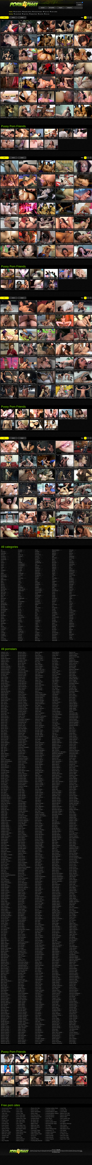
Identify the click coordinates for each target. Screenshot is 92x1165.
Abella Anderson (5, 658)
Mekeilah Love (56, 795)
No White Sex (35, 1122)
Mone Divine (55, 872)
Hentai (37, 586)
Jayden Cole (38, 706)
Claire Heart (21, 798)
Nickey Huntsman (57, 918)
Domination (21, 601)
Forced (37, 553)
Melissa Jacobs (56, 800)
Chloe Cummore (22, 763)
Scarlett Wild (72, 756)
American (3, 559)
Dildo (19, 593)
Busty (2, 626)
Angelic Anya (4, 822)
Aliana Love (4, 731)
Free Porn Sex (64, 1135)
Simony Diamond (74, 802)
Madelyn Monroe (57, 742)
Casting (3, 632)
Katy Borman (38, 864)
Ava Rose (3, 934)
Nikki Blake (55, 949)
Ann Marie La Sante (6, 854)
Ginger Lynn (21, 990)
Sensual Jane (73, 763)
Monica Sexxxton (57, 875)
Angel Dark (4, 808)
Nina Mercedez (56, 965)
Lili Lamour (55, 661)
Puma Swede (56, 1020)
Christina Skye (22, 778)
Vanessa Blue (73, 968)
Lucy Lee (54, 721)
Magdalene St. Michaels (59, 752)
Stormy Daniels (73, 853)
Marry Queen (55, 780)
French (37, 556)
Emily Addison (22, 920)
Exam (19, 612)
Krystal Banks (39, 953)
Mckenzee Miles (56, 792)
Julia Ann (37, 798)
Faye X (20, 957)
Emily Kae (21, 923)
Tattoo (71, 587)
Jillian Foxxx (38, 775)
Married (37, 639)
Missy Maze (55, 861)
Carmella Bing (22, 699)
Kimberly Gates (39, 928)
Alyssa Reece (5, 767)
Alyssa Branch (5, 766)
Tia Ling (71, 921)
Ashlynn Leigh (5, 904)
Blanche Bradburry (6, 981)
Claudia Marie (22, 808)
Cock (19, 559)
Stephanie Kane (73, 848)
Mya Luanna (55, 886)
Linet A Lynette (56, 674)
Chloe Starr (21, 772)
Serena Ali (72, 764)
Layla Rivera (38, 1007)
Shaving (54, 639)
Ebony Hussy (34, 1110)
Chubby (20, 550)
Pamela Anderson (57, 985)
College (20, 562)
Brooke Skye (21, 658)
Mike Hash (55, 842)
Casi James (21, 717)
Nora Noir (54, 970)
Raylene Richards (57, 1043)
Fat (19, 623)
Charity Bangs (22, 739)
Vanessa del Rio (73, 981)
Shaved (54, 637)
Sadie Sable (72, 708)
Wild (70, 632)
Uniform (71, 612)
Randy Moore (56, 1035)
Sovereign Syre (73, 833)
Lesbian (37, 629)
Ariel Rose (4, 872)
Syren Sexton (73, 873)
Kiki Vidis (37, 921)
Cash (2, 631)
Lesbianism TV (50, 1130)
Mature (54, 551)
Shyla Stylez (72, 787)
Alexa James (4, 706)
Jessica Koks (38, 756)
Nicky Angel (55, 923)
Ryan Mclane (72, 702)
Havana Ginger (22, 1013)
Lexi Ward (38, 1037)
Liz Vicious (55, 685)
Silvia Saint (72, 792)
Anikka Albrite (5, 837)
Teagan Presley (73, 900)
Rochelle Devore (73, 683)
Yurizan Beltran (73, 1032)
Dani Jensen (21, 844)
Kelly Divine (38, 884)
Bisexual (3, 598)
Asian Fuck (46, 11)
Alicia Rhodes (5, 738)
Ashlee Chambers (6, 883)
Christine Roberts (23, 781)
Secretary (54, 634)
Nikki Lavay (55, 956)
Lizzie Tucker (55, 689)
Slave (70, 555)
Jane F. (37, 691)
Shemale (54, 640)
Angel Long (4, 812)
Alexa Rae (4, 711)
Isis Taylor (38, 663)
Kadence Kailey (39, 812)
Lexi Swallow (38, 1035)
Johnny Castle (39, 783)
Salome (71, 711)
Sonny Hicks (72, 814)
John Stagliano (39, 780)
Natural (54, 567)
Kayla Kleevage (39, 872)
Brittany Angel (5, 1037)
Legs (36, 628)
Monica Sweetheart (57, 876)
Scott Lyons (72, 758)
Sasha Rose (72, 747)
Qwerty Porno (5, 1128)
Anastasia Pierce (5, 798)
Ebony (20, 606)
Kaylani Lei (38, 875)
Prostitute (54, 614)
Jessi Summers (39, 749)
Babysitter (4, 575)
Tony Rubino (72, 940)
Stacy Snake (72, 844)
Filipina (20, 629)
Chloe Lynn (21, 769)
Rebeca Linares (73, 654)
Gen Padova (21, 971)
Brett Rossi (4, 1009)
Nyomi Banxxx (56, 974)
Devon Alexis (21, 879)
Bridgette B (4, 1020)
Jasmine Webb (39, 702)
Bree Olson (4, 1006)
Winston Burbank (74, 1026)
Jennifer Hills (38, 733)
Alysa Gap (4, 764)
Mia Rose (54, 825)
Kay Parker (38, 865)
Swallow (71, 581)
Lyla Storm (55, 735)
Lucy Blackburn (56, 717)
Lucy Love (55, 722)
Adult (3, 1139)
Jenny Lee (38, 738)
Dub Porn (4, 1118)
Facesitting (21, 617)
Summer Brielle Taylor (75, 858)
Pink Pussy (55, 1012)
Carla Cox (21, 691)
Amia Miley (4, 784)
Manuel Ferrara (56, 759)
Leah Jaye (38, 1015)
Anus (2, 564)
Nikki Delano (55, 953)
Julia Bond (38, 800)
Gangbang (38, 562)
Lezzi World (63, 1111)
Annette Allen (4, 859)
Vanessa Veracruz (74, 978)
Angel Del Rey (5, 809)
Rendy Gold (72, 666)
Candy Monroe (22, 683)
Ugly (70, 607)
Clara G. (20, 800)
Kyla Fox (37, 960)
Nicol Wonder (56, 926)
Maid (36, 637)
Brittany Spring (5, 1041)
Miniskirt (54, 558)
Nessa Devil (55, 915)
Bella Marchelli (5, 956)
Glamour (37, 570)
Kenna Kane (38, 901)
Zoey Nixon (72, 1040)
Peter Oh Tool (56, 1006)
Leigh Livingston (39, 1020)
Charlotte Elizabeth (23, 747)
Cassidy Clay (21, 724)
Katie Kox (37, 853)
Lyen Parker (55, 731)
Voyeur (71, 621)
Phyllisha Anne (56, 1010)
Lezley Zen (55, 655)
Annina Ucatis (5, 864)
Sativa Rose (72, 749)
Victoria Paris (73, 1004)
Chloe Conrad (22, 761)
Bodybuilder (4, 609)
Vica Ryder (72, 996)
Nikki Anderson (56, 946)
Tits (70, 600)
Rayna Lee (72, 652)
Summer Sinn (73, 859)
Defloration (21, 590)
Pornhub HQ (5, 1123)
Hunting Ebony (35, 1118)
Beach (2, 584)
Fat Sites (33, 1137)
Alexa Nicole (4, 710)
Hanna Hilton (21, 1007)
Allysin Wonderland (6, 761)
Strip (70, 576)
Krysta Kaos (38, 951)
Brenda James (5, 1007)
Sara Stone (72, 731)
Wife (70, 631)
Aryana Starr (4, 876)
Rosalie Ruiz (72, 688)
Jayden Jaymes (39, 708)
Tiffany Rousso (73, 929)
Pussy (53, 618)
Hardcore (37, 584)
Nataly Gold (55, 907)
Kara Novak (38, 820)
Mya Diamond (56, 884)
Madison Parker (56, 745)
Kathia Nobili (38, 845)
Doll (19, 600)
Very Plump (63, 1125)
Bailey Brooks (5, 940)
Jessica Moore (39, 759)
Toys (70, 601)
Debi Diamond (22, 865)
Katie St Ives (38, 856)
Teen (70, 592)
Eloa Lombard (22, 918)
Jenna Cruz (38, 722)
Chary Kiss (21, 749)
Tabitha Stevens (73, 875)
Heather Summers (23, 1020)
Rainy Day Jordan (57, 1032)
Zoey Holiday (72, 1038)
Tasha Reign (72, 889)
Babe (2, 573)
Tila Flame (72, 935)
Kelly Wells (38, 893)
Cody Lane (21, 814)
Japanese (38, 607)
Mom (53, 559)
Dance (20, 586)
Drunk (19, 604)
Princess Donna (56, 1015)
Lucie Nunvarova (57, 714)
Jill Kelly (37, 773)
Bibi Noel (3, 976)
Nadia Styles (55, 890)
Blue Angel (4, 985)
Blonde (3, 606)
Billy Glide (4, 978)
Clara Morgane (22, 802)
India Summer (39, 657)
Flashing (20, 639)
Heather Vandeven (23, 1023)
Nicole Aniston (56, 928)
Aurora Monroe (5, 917)
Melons (54, 553)
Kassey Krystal (39, 842)
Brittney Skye (21, 652)
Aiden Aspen (4, 678)
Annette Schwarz (5, 861)
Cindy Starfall (21, 795)
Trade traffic (58, 1149)
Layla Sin (37, 1010)
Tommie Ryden (73, 939)
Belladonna (4, 960)
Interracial (38, 603)
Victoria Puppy (73, 1006)
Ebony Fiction (20, 1140)
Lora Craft (55, 706)
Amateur (3, 556)
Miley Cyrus (55, 847)
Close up (20, 555)
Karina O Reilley (39, 830)
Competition (21, 564)
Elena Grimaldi (22, 911)
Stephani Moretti (73, 847)
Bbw (2, 581)
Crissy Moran (21, 823)
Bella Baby (4, 953)
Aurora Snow (4, 918)
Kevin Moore (38, 907)
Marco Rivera (56, 763)
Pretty (53, 609)
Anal (2, 561)
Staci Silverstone (74, 837)
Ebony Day (19, 1137)
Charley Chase (22, 744)
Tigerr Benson (73, 934)
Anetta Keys (4, 805)
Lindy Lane (55, 672)
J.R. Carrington (39, 672)
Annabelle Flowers (6, 858)
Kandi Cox (38, 819)
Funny (37, 559)
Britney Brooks (5, 1030)
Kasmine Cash (39, 840)
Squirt (70, 569)
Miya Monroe (55, 865)
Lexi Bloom (38, 1029)
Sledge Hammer (73, 809)
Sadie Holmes (73, 706)
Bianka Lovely (5, 973)
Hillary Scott (21, 1029)
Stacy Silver (72, 842)
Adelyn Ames (4, 664)
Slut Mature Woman (65, 1123)
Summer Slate (73, 861)
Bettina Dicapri (5, 964)
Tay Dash (71, 893)
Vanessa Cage (73, 970)
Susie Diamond (73, 868)
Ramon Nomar (56, 1034)
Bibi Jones (4, 974)
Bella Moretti (4, 957)
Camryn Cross (22, 675)
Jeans (36, 609)
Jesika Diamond (39, 742)
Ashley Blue (4, 884)
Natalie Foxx (55, 900)
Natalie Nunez (56, 903)
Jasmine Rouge (39, 700)
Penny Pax (55, 996)
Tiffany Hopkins (73, 925)
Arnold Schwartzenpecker (8, 875)
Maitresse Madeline (57, 753)
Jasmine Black (39, 697)
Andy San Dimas (5, 803)
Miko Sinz (55, 844)
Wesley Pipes (73, 1021)
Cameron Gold (22, 674)
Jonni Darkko (38, 789)
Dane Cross (21, 840)
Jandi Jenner (38, 688)
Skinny (71, 553)
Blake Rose (4, 979)
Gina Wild (20, 987)
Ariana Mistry (4, 868)
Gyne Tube (19, 1111)
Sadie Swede (73, 710)
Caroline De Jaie (22, 708)
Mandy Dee (55, 758)
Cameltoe (3, 628)
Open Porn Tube (64, 1139)
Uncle (70, 609)
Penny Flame (56, 995)
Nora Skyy (55, 971)
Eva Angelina (21, 943)
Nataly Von (55, 909)
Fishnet (20, 634)
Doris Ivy (20, 904)
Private (54, 611)
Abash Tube (5, 1137)
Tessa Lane (72, 917)
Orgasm (54, 581)
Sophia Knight (73, 819)
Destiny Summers (23, 878)
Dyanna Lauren (22, 907)
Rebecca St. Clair (74, 657)
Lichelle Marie (56, 658)
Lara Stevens (38, 995)
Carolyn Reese (22, 711)
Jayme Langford (39, 713)
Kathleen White (39, 847)
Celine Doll (21, 735)
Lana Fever (38, 987)
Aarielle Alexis (5, 654)
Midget (54, 555)
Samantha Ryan (73, 716)
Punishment (55, 617)
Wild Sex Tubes (6, 1134)
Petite (53, 597)
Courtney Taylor (22, 822)
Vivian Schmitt (73, 1018)
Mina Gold (55, 850)
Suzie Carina (72, 870)
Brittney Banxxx (5, 1043)
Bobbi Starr (4, 988)
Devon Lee (21, 881)
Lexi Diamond (39, 1032)
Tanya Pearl (72, 883)
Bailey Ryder (4, 945)
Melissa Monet (56, 803)
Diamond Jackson (23, 887)
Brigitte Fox (4, 1024)
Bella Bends (4, 954)
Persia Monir (55, 1001)
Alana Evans (4, 688)
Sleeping (71, 556)
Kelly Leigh (38, 887)
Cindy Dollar (21, 791)
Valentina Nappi (73, 957)
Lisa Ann (54, 675)
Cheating (3, 639)
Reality (54, 620)
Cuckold (20, 575)
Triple (70, 604)
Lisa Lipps (55, 678)
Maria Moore (55, 764)
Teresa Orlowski (73, 912)
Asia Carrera (4, 906)
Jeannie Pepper (39, 717)
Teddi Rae (72, 904)
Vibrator (71, 617)
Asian (2, 567)
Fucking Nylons (50, 1116)
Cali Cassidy (21, 669)
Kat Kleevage (39, 844)
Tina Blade (72, 937)
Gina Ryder (21, 985)
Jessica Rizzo (39, 761)
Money (54, 561)
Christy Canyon (22, 783)
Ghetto (37, 567)
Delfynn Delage (22, 868)
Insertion (37, 601)
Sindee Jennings (73, 803)
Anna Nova (4, 856)
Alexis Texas (4, 728)
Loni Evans (55, 703)
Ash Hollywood (5, 881)
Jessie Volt (38, 766)
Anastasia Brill (5, 795)
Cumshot (20, 578)
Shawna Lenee (73, 775)
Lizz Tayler (55, 688)
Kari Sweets (38, 826)
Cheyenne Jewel (22, 759)
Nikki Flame (55, 954)
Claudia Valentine (23, 811)
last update (51, 7)
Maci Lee (54, 736)
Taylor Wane (72, 898)
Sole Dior (71, 811)
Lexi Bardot (38, 1026)
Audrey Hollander (6, 912)
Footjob (37, 551)
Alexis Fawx (4, 721)
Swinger (71, 584)
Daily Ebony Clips (21, 1132)
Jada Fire (37, 674)
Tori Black (72, 942)
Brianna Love (4, 1018)
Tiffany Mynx (72, 926)
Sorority (71, 561)
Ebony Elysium (20, 1139)
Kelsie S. (37, 895)
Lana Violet (38, 988)
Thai (70, 593)
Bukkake (3, 623)
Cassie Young (22, 727)
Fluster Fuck (5, 1120)
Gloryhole (37, 573)
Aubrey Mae (4, 909)
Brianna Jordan (5, 1016)
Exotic (19, 614)
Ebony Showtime (35, 1111)
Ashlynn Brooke (5, 903)
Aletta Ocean (4, 700)
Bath (2, 578)
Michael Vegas (56, 830)
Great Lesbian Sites (51, 1122)
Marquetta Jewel (56, 777)
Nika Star (54, 940)
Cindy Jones (21, 794)
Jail (36, 606)
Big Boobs (4, 589)
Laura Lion (38, 1001)
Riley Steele (72, 675)
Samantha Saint (73, 717)
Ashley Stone (4, 897)
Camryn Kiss (21, 677)
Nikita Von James (57, 945)
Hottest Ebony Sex (36, 1116)
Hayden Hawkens (23, 1015)
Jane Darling (38, 689)
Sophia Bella (72, 816)
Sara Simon (72, 730)
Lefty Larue (38, 1018)
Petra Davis (55, 1007)
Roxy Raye (72, 697)
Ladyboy (37, 621)
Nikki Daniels (55, 951)
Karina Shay (38, 831)
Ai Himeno (4, 675)
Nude (53, 570)
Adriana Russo (5, 669)
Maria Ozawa (56, 766)
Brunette (3, 620)
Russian (54, 629)
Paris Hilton (55, 988)
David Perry (21, 861)
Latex (36, 623)
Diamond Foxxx (22, 886)
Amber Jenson (5, 777)
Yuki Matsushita (73, 1029)
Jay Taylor (38, 705)
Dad (19, 584)
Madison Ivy (55, 744)
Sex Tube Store (20, 1122)
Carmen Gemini (22, 700)
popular (42, 7)
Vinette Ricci (72, 1013)
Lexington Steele (39, 1038)
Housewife (38, 592)
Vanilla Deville (73, 982)
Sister (70, 551)
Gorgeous (38, 575)
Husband (37, 597)
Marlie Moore (55, 775)
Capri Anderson (22, 686)
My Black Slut (35, 1120)
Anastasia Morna (5, 797)
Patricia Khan (56, 990)
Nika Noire (55, 939)
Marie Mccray (56, 770)
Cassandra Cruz (22, 721)
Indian (36, 598)
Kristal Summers (39, 945)
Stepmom (72, 570)
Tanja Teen (72, 878)
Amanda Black (5, 770)
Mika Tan (54, 840)
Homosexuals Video (51, 1123)
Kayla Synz (38, 873)
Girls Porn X (63, 1132)
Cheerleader (4, 640)
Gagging (37, 561)
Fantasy (20, 621)
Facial (19, 618)
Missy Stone (55, 862)
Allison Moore (5, 753)
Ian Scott (37, 654)
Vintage (71, 618)
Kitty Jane (38, 934)
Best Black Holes (21, 1128)
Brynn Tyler (21, 664)
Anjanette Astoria (5, 851)
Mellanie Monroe (56, 806)
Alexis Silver (4, 727)
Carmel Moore (22, 697)
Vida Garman (73, 1010)
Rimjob (54, 628)
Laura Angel (38, 999)
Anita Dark (4, 847)
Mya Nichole (55, 887)
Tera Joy (71, 909)
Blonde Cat (4, 984)
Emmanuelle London (24, 929)
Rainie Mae (55, 1030)
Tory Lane (72, 945)
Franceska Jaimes (23, 962)
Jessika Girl (38, 767)
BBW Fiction (34, 1123)
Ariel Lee (3, 870)
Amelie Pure (4, 783)
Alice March (4, 735)
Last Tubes (5, 1122)
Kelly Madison (39, 889)
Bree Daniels (4, 1004)
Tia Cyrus (71, 918)
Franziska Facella (23, 964)
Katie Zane (38, 859)
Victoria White (73, 1009)
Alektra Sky (4, 696)
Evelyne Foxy (22, 951)
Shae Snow (72, 769)
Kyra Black (38, 970)
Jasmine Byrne (39, 699)
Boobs (2, 612)
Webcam (71, 625)
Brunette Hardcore (28, 11)
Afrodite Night (5, 674)
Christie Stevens (22, 775)
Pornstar (54, 604)
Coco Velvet (21, 812)
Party (53, 592)
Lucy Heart (55, 719)
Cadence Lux (21, 668)
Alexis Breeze (5, 717)
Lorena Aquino (56, 711)
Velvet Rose (72, 987)
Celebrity (3, 635)
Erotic (19, 609)
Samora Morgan (73, 724)
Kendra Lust (38, 898)
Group (37, 578)
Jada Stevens (39, 675)
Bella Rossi (4, 959)
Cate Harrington (22, 728)
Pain (53, 587)
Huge (36, 593)
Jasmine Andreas (40, 696)
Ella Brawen (21, 914)
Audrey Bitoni (4, 911)
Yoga (70, 637)
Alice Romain (4, 736)
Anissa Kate (4, 839)
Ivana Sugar (38, 668)
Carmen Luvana (22, 703)
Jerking (37, 611)
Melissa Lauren (56, 802)
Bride (2, 617)
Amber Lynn (4, 778)
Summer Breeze (73, 856)
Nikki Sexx (55, 957)
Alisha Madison (5, 742)
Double (20, 603)
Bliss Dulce (4, 982)
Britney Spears (5, 1032)
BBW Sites (34, 1128)
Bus (2, 625)
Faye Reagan (22, 956)
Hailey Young (21, 1001)
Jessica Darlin (39, 752)
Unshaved (72, 614)
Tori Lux (71, 943)
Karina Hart (38, 828)
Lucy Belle (55, 716)
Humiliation (38, 595)
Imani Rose (38, 655)
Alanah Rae (4, 689)
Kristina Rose (39, 946)
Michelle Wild (56, 839)
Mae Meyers (55, 749)
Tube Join (4, 1113)
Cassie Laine (21, 725)
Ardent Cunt (5, 1115)
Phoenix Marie (56, 1009)
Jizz (36, 612)
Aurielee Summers (6, 915)
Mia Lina (54, 820)
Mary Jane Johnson (57, 781)
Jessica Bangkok (40, 750)
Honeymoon (38, 590)
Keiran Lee (38, 879)
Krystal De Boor (39, 954)
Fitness (20, 637)
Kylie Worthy (38, 968)
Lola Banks (55, 694)
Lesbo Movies (49, 1137)
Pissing (54, 600)
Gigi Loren (21, 982)
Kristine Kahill (39, 949)
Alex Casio (4, 702)
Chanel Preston (22, 736)
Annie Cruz (4, 862)
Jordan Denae (39, 792)
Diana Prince (21, 892)
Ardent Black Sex (21, 1127)
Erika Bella (21, 939)
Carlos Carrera (22, 694)
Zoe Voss (71, 1037)
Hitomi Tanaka (22, 1030)
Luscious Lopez (56, 728)
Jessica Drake (39, 753)
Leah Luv (37, 1016)
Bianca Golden (5, 970)
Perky (53, 595)
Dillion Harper (22, 893)
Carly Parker (21, 696)
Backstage (4, 576)
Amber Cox (4, 773)
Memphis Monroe (57, 809)
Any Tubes (19, 1108)
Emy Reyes (21, 931)
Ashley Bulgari (5, 887)
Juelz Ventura (39, 797)
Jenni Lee (38, 728)
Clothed (20, 556)
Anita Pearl (4, 850)
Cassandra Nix (22, 722)
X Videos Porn (64, 1134)
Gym (36, 579)
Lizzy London (56, 691)
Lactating (37, 620)
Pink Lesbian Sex (65, 1118)
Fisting (20, 635)
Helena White (22, 1024)
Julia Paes (38, 802)
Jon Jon (37, 787)
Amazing (3, 558)
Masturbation (55, 550)
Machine (37, 635)
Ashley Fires (4, 889)
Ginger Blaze (21, 988)
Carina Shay (21, 689)
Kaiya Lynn (38, 817)
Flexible (20, 640)
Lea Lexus (38, 1012)
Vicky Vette (72, 999)
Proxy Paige (55, 1018)
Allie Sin (3, 752)
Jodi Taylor (38, 777)
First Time (21, 632)
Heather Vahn (22, 1021)
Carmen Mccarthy (23, 705)
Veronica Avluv (73, 988)
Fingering (20, 631)
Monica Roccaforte (57, 873)
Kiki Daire (37, 920)
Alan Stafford (4, 686)
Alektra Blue (4, 694)
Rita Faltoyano (73, 677)
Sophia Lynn (72, 822)
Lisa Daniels (55, 677)
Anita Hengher (5, 848)
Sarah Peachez (73, 738)
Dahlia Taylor (21, 828)
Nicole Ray (55, 934)
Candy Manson (22, 682)
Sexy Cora (72, 767)
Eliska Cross (21, 912)
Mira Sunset (55, 853)
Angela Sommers (6, 820)
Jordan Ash (38, 791)
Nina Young (55, 967)
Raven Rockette (56, 1041)
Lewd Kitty (63, 1108)
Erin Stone (21, 940)
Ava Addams (4, 925)
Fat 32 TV (33, 1135)
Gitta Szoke (21, 992)
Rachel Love (55, 1021)
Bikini (2, 597)
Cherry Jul (21, 755)
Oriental (54, 584)
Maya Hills (55, 789)
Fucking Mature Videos (52, 1113)
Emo (19, 607)
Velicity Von (72, 985)
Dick (19, 592)
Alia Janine (4, 730)
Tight (70, 597)
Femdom (20, 626)
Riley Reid (72, 674)
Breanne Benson (5, 1002)
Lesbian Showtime (51, 1132)
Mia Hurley (55, 817)
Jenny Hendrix (39, 736)
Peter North (55, 1004)
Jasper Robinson (40, 703)
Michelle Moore (56, 836)
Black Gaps (19, 1130)
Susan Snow (72, 867)
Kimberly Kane (39, 929)
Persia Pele (55, 1002)
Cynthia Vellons (22, 825)
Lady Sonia (38, 981)
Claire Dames (22, 797)
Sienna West (72, 789)
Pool (53, 603)
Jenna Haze (38, 724)
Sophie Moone (73, 828)
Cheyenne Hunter (23, 758)
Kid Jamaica (38, 915)
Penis (53, 593)
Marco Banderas (56, 761)
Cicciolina (20, 787)
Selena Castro (73, 761)
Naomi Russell (56, 893)
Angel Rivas (4, 817)
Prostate (54, 612)
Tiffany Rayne (73, 928)
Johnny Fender (39, 784)
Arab (2, 565)
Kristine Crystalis (39, 948)
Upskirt (71, 615)
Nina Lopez (55, 964)
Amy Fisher (4, 791)
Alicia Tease (4, 741)
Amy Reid (3, 792)
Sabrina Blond (73, 703)
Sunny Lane (72, 864)
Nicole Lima (55, 931)
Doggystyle (21, 598)
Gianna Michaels (22, 981)
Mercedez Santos (57, 814)
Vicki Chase (72, 998)
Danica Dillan (21, 845)
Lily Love (54, 666)
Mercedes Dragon (57, 811)
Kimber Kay (38, 926)
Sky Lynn (71, 806)
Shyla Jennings (73, 786)
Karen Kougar (39, 825)
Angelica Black (5, 826)
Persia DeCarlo (56, 999)
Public (53, 615)
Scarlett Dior (72, 755)
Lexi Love (37, 1034)
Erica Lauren (21, 935)
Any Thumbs (5, 1140)
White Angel (72, 1023)
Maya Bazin (55, 786)
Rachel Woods (56, 1027)
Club (19, 558)
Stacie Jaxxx (72, 840)
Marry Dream (55, 778)
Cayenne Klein (22, 731)
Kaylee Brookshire (40, 876)
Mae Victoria (55, 750)
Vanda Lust (72, 967)
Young (71, 639)
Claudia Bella (21, 803)
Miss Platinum (56, 856)
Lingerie (37, 632)
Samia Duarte (73, 719)
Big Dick (3, 593)
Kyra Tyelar (38, 971)
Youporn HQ (5, 1135)
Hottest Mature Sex (51, 1128)
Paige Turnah (56, 984)
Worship (71, 634)
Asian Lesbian (54, 11)
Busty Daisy (21, 666)
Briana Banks (4, 1010)
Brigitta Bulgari (5, 1023)
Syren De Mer (73, 872)
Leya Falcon (55, 652)
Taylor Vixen (72, 897)
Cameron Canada (23, 671)
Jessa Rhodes (39, 744)
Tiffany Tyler (72, 932)
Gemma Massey (22, 970)
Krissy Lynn (38, 943)
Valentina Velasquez (74, 959)
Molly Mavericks (56, 868)
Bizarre (3, 600)
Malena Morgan (56, 755)
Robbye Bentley (73, 678)
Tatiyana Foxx (73, 892)
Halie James (21, 1006)
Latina (36, 625)
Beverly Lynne (5, 967)
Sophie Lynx (72, 826)
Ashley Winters (5, 898)
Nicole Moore (56, 932)
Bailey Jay (4, 942)
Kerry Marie (38, 906)
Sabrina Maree (73, 705)
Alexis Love (4, 724)
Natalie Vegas (56, 904)
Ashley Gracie (5, 890)
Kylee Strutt (38, 962)
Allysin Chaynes (5, 759)
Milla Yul (54, 848)
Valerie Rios (72, 962)
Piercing (54, 598)
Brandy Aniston (5, 998)
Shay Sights (72, 777)
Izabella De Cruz (39, 669)
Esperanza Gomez (23, 942)
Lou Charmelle (56, 713)
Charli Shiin (21, 745)
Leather (37, 626)
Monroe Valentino (57, 881)
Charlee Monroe (22, 741)
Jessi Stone (38, 747)
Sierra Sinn (72, 791)
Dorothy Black (22, 906)
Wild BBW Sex (64, 1127)
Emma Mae (21, 926)
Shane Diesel (73, 772)
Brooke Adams (22, 654)
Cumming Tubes (35, 1130)
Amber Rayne (5, 780)
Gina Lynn (21, 984)
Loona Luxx (55, 705)
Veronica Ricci (73, 992)
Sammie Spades (73, 722)
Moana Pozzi (55, 867)
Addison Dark (4, 660)
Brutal (2, 621)
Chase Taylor (21, 750)
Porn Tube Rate (20, 1115)
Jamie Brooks (39, 682)
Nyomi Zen (55, 976)
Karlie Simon (38, 836)
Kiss (36, 615)
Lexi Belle (38, 1027)
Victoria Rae (72, 1007)
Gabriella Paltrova (23, 967)
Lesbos (48, 1140)
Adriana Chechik (5, 666)
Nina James (55, 962)
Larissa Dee (38, 998)
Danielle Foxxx (22, 847)
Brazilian (3, 615)
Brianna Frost (4, 1015)
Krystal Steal (38, 957)
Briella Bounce (5, 1021)
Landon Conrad (39, 990)
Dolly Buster (21, 895)
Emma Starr (21, 928)
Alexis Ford (4, 722)
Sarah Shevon (73, 739)
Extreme (20, 615)
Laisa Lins (38, 982)
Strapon (71, 573)
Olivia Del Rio (56, 978)
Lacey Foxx (38, 974)
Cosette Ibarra (22, 817)
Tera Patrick (72, 911)
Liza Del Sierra (56, 686)
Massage (37, 640)
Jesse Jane (38, 745)
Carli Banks (21, 692)
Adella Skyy (4, 663)
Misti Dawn (55, 864)
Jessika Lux (38, 769)
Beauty (3, 586)
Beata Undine (5, 951)
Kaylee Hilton (38, 878)
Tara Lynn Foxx (73, 886)
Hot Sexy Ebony (35, 1115)
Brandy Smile (4, 999)
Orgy (53, 583)
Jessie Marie (38, 763)
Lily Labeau (55, 664)
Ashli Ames (4, 900)
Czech (20, 583)
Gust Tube (19, 1110)
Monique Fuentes (57, 879)
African (3, 555)
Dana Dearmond (22, 836)
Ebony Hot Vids (35, 1108)
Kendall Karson (39, 897)
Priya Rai (54, 1016)
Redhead (54, 621)
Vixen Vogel (72, 1020)
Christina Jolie (22, 777)
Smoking (71, 558)
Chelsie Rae (21, 753)
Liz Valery (54, 683)
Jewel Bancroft (39, 770)
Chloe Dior (21, 764)
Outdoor (54, 586)
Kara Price (38, 822)
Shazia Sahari (73, 778)
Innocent (37, 600)
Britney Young (5, 1035)
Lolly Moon (55, 700)
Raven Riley (55, 1040)
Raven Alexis (55, 1038)
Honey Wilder (22, 1041)
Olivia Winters (56, 981)
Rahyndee (55, 1029)
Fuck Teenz (49, 1118)
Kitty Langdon (39, 935)
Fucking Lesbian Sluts (52, 1108)
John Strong (38, 781)
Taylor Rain (72, 895)
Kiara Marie (38, 912)
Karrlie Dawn (38, 837)
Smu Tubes (19, 1123)
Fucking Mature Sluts (51, 1111)
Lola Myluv (55, 697)
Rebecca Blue (73, 655)
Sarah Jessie (72, 736)
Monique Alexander (57, 878)
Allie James (4, 749)
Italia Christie (38, 664)
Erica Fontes (21, 934)
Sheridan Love (73, 784)
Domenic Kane (22, 897)
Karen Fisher (38, 823)
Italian (36, 604)
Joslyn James (39, 794)
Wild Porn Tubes (6, 1132)
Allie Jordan (4, 750)
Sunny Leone (73, 865)
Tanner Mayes (73, 879)
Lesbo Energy (49, 1135)
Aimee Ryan (4, 683)
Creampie (20, 573)
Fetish (19, 628)
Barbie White (4, 949)
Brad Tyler (4, 992)
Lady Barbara (39, 979)
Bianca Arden (4, 968)
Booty (2, 614)
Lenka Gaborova (39, 1024)
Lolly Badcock (56, 699)
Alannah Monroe (5, 691)
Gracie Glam (21, 995)
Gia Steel (20, 978)
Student (71, 578)
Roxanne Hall (73, 689)
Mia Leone (55, 819)
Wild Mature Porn (65, 1128)
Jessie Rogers (39, 764)
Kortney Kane (39, 942)
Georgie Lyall (21, 973)
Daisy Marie (21, 833)
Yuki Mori (71, 1030)
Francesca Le (22, 960)
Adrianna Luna (5, 671)
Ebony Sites (34, 1113)
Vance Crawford (73, 965)
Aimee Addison (5, 682)
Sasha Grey (72, 745)
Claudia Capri (22, 805)
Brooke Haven (22, 657)
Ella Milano (21, 915)
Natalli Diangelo (56, 906)
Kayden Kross (39, 868)
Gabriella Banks (22, 965)
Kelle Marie (38, 883)
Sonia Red (72, 812)
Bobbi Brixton (4, 987)
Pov (53, 606)
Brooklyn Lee (21, 661)
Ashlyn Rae (4, 901)
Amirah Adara (5, 787)
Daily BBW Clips (35, 1132)
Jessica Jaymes (39, 755)
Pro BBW (62, 1122)
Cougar (20, 569)
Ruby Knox (72, 700)
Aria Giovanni (4, 867)
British (2, 618)
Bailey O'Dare (5, 943)
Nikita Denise (56, 943)
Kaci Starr (38, 811)
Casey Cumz (21, 716)
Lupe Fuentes (56, 727)
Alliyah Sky (4, 756)
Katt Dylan (38, 862)
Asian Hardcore (18, 11)
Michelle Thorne (56, 837)
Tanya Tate (72, 884)
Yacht (70, 635)
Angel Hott (4, 811)
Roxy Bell (71, 692)
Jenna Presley (39, 727)
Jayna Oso (38, 714)
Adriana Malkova (5, 668)
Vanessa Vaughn (74, 976)
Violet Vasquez (73, 1016)
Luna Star (55, 725)
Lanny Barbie (38, 992)
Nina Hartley (55, 960)
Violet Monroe (73, 1015)
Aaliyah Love (4, 652)
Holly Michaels (22, 1035)
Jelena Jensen (39, 719)
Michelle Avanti (56, 831)
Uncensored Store (7, 1108)
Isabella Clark (39, 658)
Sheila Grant (72, 783)
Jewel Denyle (39, 772)
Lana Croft (38, 985)
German (37, 565)
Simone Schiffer (73, 798)
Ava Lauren (4, 932)
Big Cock (3, 592)
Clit (19, 553)
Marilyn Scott (55, 772)
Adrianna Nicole (5, 672)
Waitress (71, 623)
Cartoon (3, 629)
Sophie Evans (73, 825)
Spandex (71, 562)
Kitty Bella (38, 932)
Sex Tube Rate (20, 1120)
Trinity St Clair (73, 951)
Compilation (21, 565)
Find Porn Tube (64, 1137)
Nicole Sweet (55, 937)
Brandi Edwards (5, 995)
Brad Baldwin (4, 990)
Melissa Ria (55, 805)
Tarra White (72, 887)
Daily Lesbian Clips (36, 1134)
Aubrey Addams (5, 907)
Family (20, 620)
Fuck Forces (5, 1125)
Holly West (21, 1038)
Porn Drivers (5, 1127)
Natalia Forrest (56, 895)
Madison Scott (56, 747)
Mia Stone (55, 826)
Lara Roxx (38, 993)
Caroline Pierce (22, 710)
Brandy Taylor (5, 1001)
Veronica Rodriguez (74, 993)
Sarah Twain (72, 741)
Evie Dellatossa (22, 953)
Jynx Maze (38, 808)
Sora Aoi (71, 831)
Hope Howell (38, 652)
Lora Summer (56, 708)
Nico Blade (55, 925)
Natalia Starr (55, 898)
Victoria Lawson (73, 1002)
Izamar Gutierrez (39, 671)
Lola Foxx (55, 696)
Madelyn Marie (56, 741)
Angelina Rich (5, 831)
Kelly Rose (38, 890)
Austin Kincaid (5, 920)
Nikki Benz (55, 948)
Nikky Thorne (56, 959)
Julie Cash (38, 805)
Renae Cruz (72, 664)
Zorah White (72, 1043)
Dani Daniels (21, 842)
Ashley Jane (4, 893)
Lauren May (38, 1002)
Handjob (37, 583)
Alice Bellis (4, 733)
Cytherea (20, 826)
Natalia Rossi (56, 897)
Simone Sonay (73, 800)
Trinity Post (72, 949)
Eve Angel (21, 948)
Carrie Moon (21, 714)
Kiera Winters (39, 918)
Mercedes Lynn (56, 812)
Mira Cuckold (55, 851)
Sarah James (73, 735)
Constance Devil (22, 816)
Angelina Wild (5, 834)
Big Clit (3, 590)
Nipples (54, 569)
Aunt (2, 572)
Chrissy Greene (22, 773)
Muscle (54, 565)
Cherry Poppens (22, 756)
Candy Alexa (21, 678)
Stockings (72, 572)
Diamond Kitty (22, 889)
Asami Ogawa (5, 879)
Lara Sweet (38, 996)
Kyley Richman (39, 965)
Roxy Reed (72, 699)
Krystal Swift (38, 959)
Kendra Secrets (39, 900)
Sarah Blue (72, 733)
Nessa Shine (55, 917)
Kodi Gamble (38, 940)
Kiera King (38, 917)
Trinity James (73, 948)
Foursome (38, 555)
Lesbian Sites (49, 1134)
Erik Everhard (22, 937)
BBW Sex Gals (35, 1125)
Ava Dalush (4, 929)
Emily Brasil (21, 921)
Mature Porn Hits (65, 1113)
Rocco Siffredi (73, 682)
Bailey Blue (4, 939)
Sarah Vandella (73, 742)
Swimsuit (71, 583)
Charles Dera (21, 742)
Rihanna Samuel (73, 669)
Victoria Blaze (73, 1001)
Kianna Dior (38, 911)
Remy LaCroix (73, 663)
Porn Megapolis (64, 1120)
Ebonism (18, 1135)
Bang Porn (5, 1116)
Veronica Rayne (73, 990)
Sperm (71, 565)
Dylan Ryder (21, 909)
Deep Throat (21, 589)
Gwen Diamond (22, 999)
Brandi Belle (4, 993)
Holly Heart (21, 1034)
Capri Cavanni (22, 688)
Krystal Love (38, 956)
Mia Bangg (55, 816)
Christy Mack (21, 784)
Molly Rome (55, 870)
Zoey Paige (72, 1041)
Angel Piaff (4, 814)
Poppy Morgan (56, 1013)
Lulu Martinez (56, 724)
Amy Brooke (4, 789)
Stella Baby (72, 845)
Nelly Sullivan (56, 914)
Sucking (71, 579)
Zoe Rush (72, 1035)
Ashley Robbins (5, 895)
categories (69, 7)
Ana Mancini (4, 794)
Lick (36, 631)
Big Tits (3, 595)
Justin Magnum (39, 806)
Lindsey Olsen (56, 671)
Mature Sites (63, 1116)
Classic (20, 551)
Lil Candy (54, 660)
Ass (2, 569)
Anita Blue (4, 844)
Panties (54, 589)
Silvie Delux (72, 794)
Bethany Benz (5, 962)
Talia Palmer (72, 876)
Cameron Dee (22, 672)
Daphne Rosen (34, 14)
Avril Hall (3, 935)
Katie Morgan (39, 854)
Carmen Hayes (22, 702)
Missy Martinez (56, 859)
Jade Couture (39, 677)
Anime (2, 562)
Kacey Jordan (39, 809)
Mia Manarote (56, 823)
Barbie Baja (4, 946)
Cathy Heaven (22, 730)
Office (53, 575)
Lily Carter (55, 663)
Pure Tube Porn (20, 1116)
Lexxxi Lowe (38, 1041)
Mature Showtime (65, 1115)
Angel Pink (4, 816)
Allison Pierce (5, 755)
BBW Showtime (35, 1127)
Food (36, 550)
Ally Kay (3, 758)
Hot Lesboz (49, 1127)
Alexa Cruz (4, 705)
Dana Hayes (21, 837)
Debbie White (22, 864)
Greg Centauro (22, 996)
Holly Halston (21, 1032)
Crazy (19, 572)
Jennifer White (39, 735)
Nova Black (55, 973)
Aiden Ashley (4, 677)
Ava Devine (4, 931)
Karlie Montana (39, 834)
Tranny (71, 603)
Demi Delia (21, 872)
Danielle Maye (22, 848)
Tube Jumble (5, 1130)
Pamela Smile (56, 987)
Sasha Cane (72, 744)
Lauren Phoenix (39, 1004)
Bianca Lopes (5, 971)
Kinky (36, 614)
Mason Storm (56, 784)
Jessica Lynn (38, 758)
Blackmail (3, 603)
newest (13, 17)
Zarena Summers (74, 1034)
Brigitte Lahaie (5, 1027)
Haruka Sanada (22, 1012)
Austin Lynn (4, 921)
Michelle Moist (56, 834)
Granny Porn (49, 1120)
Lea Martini (38, 1013)
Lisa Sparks (55, 680)
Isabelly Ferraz (39, 660)
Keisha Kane (38, 881)
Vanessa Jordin (73, 973)
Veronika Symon (73, 995)
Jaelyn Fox (38, 680)
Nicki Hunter (55, 920)
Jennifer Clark (39, 730)
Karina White (38, 833)
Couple (20, 570)
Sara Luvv (72, 728)
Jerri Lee (37, 741)
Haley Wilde (21, 1004)
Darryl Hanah (21, 859)
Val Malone (72, 954)
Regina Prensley (73, 661)
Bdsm (2, 583)
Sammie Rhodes (73, 721)
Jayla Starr (38, 711)
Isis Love (47, 14)
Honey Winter (22, 1043)
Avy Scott (3, 937)
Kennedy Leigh (39, 903)
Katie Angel (38, 848)
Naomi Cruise (56, 892)
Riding (54, 626)
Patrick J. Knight (56, 992)
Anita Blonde (4, 842)
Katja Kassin (38, 861)
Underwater (72, 611)
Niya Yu (54, 968)
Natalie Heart (55, 901)
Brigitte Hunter (5, 1026)
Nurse (53, 572)
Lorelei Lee (55, 710)
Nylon (53, 573)
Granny (37, 576)
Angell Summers (5, 836)
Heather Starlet (22, 1018)
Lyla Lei (54, 733)
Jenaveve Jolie (39, 721)
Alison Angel (4, 744)
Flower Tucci (21, 959)
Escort (20, 611)
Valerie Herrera (73, 960)
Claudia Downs (22, 806)
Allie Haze (4, 747)
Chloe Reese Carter (23, 770)
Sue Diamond (73, 854)
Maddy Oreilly (56, 739)
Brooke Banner (22, 655)
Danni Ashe (21, 850)
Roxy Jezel (72, 694)
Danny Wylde (21, 851)
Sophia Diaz (72, 817)
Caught (3, 634)
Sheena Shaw (73, 781)
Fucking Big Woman (36, 1140)
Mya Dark (54, 883)
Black (2, 601)
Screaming (55, 632)
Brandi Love (4, 996)
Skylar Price (72, 808)
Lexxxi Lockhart (39, 1040)
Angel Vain (4, 819)
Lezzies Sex (63, 1110)
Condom (20, 567)
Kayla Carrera (39, 870)
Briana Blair (4, 1012)
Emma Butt (21, 925)
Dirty (19, 595)
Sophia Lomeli (73, 820)
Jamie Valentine (39, 685)
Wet (70, 628)
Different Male (35, 1139)
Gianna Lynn (21, 979)
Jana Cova (38, 686)
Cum (19, 576)
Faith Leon (21, 954)
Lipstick (37, 634)
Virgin (70, 620)
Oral (53, 579)
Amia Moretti (4, 786)
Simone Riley (73, 797)
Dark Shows (19, 1134)
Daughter (20, 587)
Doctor (20, 597)
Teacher (71, 589)
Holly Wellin (21, 1037)
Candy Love (21, 680)
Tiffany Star (72, 931)
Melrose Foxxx (56, 808)
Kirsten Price (38, 931)
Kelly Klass (38, 886)
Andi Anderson (5, 800)
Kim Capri (38, 923)
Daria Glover (21, 856)
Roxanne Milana (73, 691)
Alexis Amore (4, 716)
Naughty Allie (55, 911)
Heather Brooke (22, 1016)
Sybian (71, 586)
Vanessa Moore (73, 974)
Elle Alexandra (22, 917)
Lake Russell (38, 984)
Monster (54, 562)
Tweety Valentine (74, 953)
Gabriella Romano (23, 968)
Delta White (21, 870)
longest (60, 7)
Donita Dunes (22, 898)
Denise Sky (21, 873)
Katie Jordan (38, 851)
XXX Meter (63, 1130)
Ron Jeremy (72, 686)
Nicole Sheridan (56, 935)
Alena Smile (4, 697)
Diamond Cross (22, 884)
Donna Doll (21, 901)
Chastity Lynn (22, 752)
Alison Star (4, 745)
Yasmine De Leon (74, 1027)
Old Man (54, 578)
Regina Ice (72, 660)
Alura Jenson (4, 763)
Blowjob (3, 607)
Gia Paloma (21, 976)
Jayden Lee (38, 710)
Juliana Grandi (39, 803)
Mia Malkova (55, 822)
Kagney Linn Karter (40, 816)
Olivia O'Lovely (56, 979)
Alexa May (4, 708)
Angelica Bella (5, 825)
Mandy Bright (56, 756)
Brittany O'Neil (5, 1040)
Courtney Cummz (23, 819)
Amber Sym (4, 781)
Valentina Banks (73, 956)
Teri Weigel (72, 914)
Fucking (37, 558)
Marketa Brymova (57, 773)
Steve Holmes (73, 850)
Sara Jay (71, 727)
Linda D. (54, 669)
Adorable (3, 553)
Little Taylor (55, 682)
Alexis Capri (4, 719)
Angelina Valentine (6, 833)
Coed (19, 561)
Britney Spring (5, 1034)
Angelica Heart (5, 828)
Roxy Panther (73, 696)
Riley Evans (72, 671)
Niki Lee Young (56, 942)
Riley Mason (72, 672)
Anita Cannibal (5, 845)
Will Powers (72, 1024)
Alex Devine (4, 703)
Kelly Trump (38, 892)
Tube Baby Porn (20, 1125)
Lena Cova (38, 1023)
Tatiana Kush (72, 890)
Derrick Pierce (22, 875)
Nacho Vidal (55, 889)
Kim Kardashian (39, 925)
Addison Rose (5, 661)
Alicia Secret (4, 739)
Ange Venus (25, 14)
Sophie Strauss (73, 830)
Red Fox (71, 658)
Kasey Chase (39, 839)
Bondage (3, 611)
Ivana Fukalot (39, 666)
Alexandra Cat (5, 713)
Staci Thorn (72, 839)
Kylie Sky (37, 967)
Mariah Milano (56, 767)
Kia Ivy (37, 909)
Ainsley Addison (5, 685)
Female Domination (38, 11)
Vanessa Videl (73, 979)
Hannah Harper (22, 1009)
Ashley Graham (5, 892)
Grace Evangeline (23, 993)
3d (1, 550)
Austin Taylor (4, 923)
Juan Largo (38, 795)
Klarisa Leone (39, 937)
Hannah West (22, 1010)
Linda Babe (55, 668)
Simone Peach (73, 795)
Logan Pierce (56, 692)
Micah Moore (55, 828)
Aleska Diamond (5, 699)
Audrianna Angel (5, 914)
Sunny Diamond (73, 862)
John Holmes (38, 778)
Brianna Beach (5, 1013)
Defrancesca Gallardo (24, 867)
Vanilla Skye (72, 984)
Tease (70, 590)
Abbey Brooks (5, 655)
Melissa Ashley (56, 798)
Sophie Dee (72, 823)
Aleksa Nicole (5, 692)
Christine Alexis (22, 780)
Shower (71, 550)
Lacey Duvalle (18, 14)
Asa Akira (41, 14)
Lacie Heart (38, 978)
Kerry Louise (38, 904)
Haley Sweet (21, 1002)
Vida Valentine (73, 1012)
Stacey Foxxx (73, 834)
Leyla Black (55, 654)
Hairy (36, 581)
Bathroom (3, 579)
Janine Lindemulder (40, 694)
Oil (53, 576)
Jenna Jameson (39, 725)
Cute (19, 581)
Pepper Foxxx (56, 998)
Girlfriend (37, 569)
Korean (37, 618)
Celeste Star (21, 733)
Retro (53, 623)
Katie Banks (38, 850)
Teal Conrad (72, 903)
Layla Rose (38, 1009)
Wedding (71, 626)
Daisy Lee (21, 830)
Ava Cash (3, 926)
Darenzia (20, 854)
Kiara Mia (37, 914)
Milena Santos (56, 845)
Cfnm (2, 637)
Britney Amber (5, 1029)
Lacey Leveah (39, 976)
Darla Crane (21, 858)
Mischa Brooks (56, 854)
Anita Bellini (4, 840)
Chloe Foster (21, 766)
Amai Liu (3, 769)
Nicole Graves (56, 929)
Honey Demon (22, 1040)
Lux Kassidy (55, 730)
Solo (70, 559)
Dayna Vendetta (22, 862)
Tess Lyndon (72, 915)
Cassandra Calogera (24, 719)
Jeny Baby (38, 739)
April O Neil (4, 865)
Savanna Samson (74, 750)
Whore (71, 629)
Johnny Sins (38, 786)
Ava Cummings (5, 928)
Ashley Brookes (5, 886)
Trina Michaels (73, 946)
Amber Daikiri (4, 775)
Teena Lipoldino (73, 907)
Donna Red (21, 903)
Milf (53, 556)
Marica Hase (55, 769)
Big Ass (3, 587)
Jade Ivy (37, 678)
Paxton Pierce (56, 993)
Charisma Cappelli (23, 738)
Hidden (37, 587)
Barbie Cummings (6, 948)
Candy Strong (22, 685)
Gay (36, 564)
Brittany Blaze (5, 1038)
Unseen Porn (5, 1110)
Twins (70, 606)
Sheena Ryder (73, 780)
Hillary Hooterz (22, 1027)
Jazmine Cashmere (40, 716)
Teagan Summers (74, 901)
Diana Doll (21, 890)
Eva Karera (21, 946)
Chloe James (21, 767)
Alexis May (4, 725)
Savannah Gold (73, 752)
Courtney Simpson (23, 820)
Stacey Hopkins (73, 836)
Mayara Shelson (56, 791)
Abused (3, 551)
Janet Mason (38, 692)
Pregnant (54, 607)
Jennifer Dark (39, 731)
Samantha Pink (73, 714)
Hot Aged (48, 1125)
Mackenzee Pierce (57, 738)
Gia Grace (21, 974)
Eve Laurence (22, 949)
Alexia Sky (4, 714)
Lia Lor (54, 657)
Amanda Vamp (5, 772)
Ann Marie (4, 853)
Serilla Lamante (73, 766)
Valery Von (72, 964)
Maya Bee (55, 787)
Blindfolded (4, 604)
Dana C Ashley (22, 834)
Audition (3, 570)
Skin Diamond (73, 805)
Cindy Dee (21, 789)
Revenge (54, 625)
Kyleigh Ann (38, 964)
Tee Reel (71, 906)
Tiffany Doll (72, 923)
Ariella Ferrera (5, 873)
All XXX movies (6, 1111)
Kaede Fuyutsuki (39, 814)
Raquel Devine (56, 1037)
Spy (70, 567)
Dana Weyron (22, 839)
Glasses (37, 572)
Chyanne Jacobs (22, 786)
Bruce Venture (22, 663)
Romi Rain (72, 685)
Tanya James (73, 881)
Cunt (19, 579)
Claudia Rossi (22, 809)
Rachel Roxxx (56, 1023)
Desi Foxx (21, 876)
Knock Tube (19, 1113)
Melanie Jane (56, 797)
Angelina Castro (5, 830)
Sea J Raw (72, 759)
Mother (54, 564)
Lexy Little (38, 1043)
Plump (54, 601)
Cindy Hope (21, 792)
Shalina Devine (73, 770)
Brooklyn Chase (22, 660)
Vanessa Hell (72, 971)
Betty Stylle (4, 965)
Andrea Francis (5, 802)
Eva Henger (21, 945)
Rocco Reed (72, 680)
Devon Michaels (22, 883)
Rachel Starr (55, 1024)
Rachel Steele (56, 1026)
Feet (19, 625)
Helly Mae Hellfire (23, 1026)
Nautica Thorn (56, 912)
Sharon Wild (72, 773)
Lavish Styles (38, 1006)
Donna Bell (21, 900)
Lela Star (37, 1021)
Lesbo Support (50, 1139)
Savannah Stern (73, 753)
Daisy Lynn (21, 831)
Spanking (71, 564)
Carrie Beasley (22, 713)
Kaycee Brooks (39, 867)
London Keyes (56, 702)
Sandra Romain (73, 725)
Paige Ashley (55, 982)
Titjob (70, 598)
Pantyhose (55, 590)
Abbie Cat (3, 657)
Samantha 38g (73, 713)
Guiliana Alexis (22, 998)
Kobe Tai (37, 939)
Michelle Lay (55, 833)
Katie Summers (39, 858)
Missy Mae (55, 858)
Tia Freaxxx (72, 920)
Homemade (38, 589)
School (54, 631)
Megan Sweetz (56, 794)
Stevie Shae (72, 851)
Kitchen (37, 617)
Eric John (20, 932)
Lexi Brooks (38, 1030)
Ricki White (72, 668)
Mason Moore (56, 783)
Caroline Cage (22, 706)
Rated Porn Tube (21, 1118)
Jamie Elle (38, 683)
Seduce (54, 635)
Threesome (72, 595)
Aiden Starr (4, 680)
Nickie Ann (55, 921)
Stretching (72, 575)
